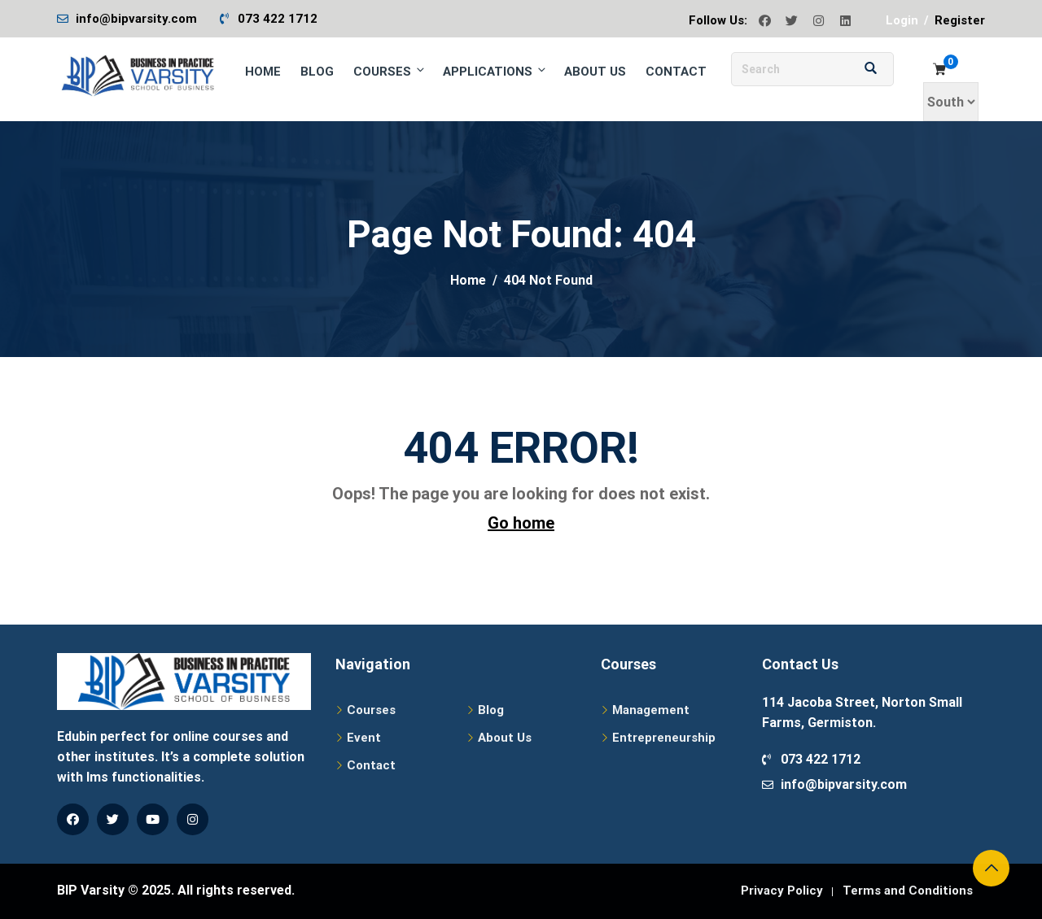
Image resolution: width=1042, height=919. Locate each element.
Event (364, 737)
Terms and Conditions (908, 890)
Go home (521, 523)
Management (651, 710)
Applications (495, 71)
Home (263, 71)
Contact (676, 71)
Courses (390, 71)
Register (960, 20)
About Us (595, 71)
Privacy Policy (782, 890)
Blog (317, 71)
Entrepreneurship (664, 737)
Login (902, 20)
